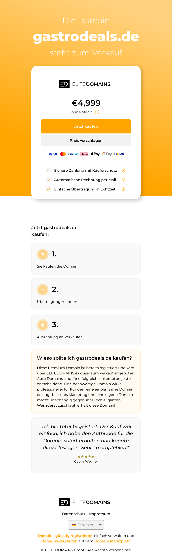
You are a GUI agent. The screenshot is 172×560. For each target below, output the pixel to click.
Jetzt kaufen (86, 126)
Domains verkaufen (59, 541)
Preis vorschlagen (86, 140)
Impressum (99, 514)
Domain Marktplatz (112, 541)
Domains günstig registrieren (65, 536)
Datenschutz (74, 514)
